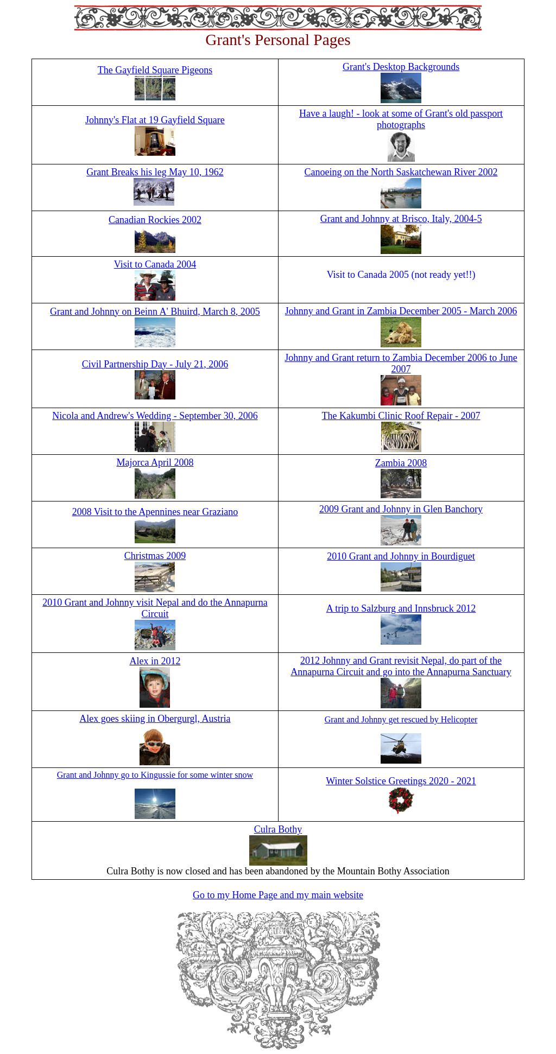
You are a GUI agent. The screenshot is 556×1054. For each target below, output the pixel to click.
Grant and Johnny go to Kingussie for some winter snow (155, 774)
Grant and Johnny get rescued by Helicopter (401, 719)
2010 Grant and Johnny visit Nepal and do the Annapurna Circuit (154, 608)
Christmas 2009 (155, 555)
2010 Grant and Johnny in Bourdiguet (401, 556)
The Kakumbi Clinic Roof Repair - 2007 (401, 415)
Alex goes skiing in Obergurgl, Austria (154, 718)
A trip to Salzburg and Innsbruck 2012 (401, 608)
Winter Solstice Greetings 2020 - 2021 (401, 781)
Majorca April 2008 (154, 462)
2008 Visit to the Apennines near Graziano (155, 511)
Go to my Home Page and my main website (278, 895)
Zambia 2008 (401, 463)
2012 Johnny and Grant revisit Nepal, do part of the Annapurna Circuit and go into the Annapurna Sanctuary (400, 666)
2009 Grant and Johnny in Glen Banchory (401, 509)
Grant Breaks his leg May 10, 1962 (154, 172)
